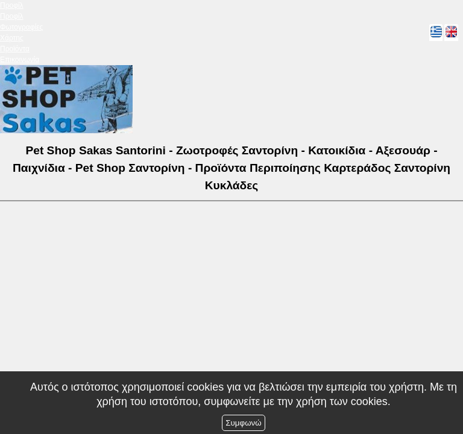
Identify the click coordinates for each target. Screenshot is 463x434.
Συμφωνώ (243, 422)
